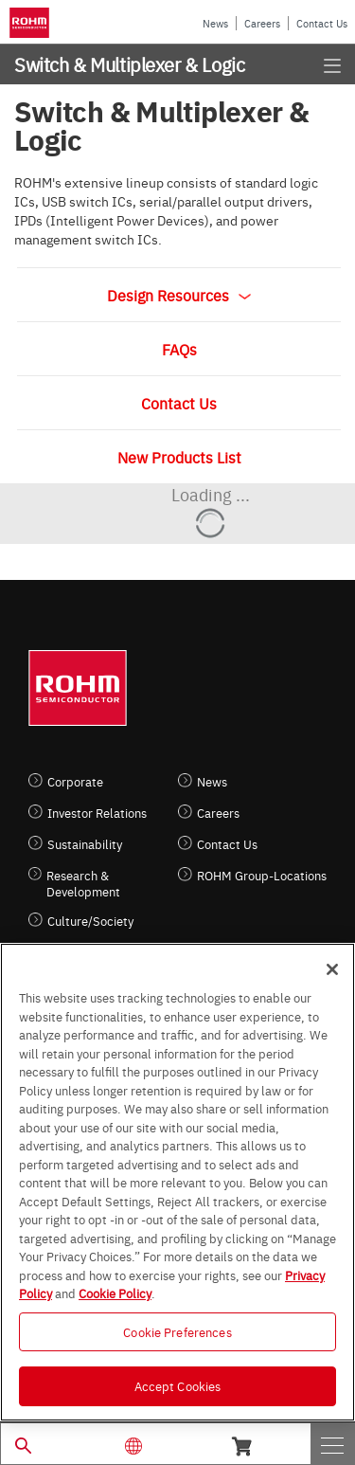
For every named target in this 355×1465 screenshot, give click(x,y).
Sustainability (84, 844)
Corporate (75, 781)
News (215, 23)
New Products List (179, 456)
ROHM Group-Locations (262, 875)
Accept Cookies (178, 1385)
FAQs (179, 348)
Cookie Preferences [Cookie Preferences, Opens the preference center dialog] (177, 1331)
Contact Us (321, 23)
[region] (177, 1182)
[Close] (332, 969)
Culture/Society (90, 921)
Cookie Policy (115, 1292)
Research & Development (83, 883)
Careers (262, 23)
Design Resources (179, 294)
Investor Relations (97, 813)
